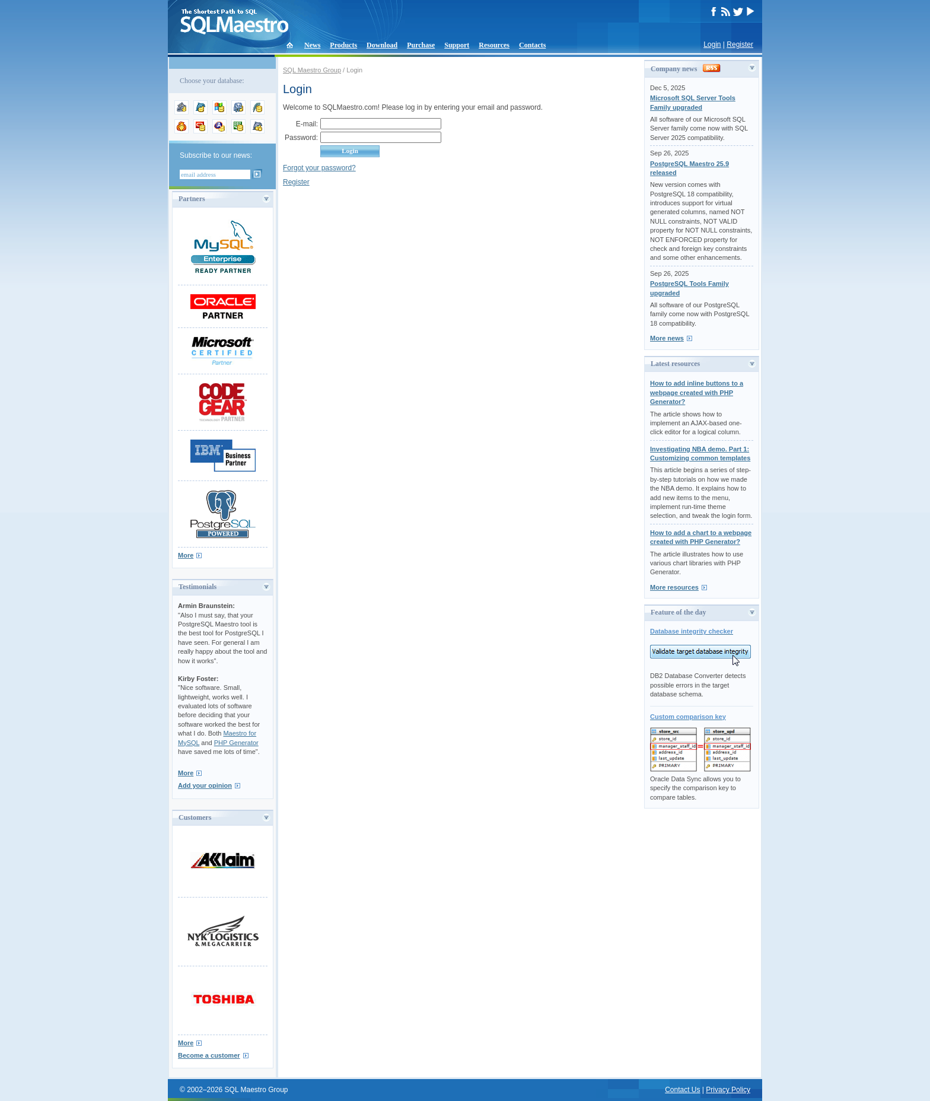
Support (456, 45)
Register (740, 44)
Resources (494, 45)
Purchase (421, 45)
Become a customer (209, 1055)
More (185, 555)
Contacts (532, 45)
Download (382, 45)
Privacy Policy (728, 1090)
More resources (674, 587)
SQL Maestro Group (312, 70)
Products (343, 45)
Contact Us (682, 1090)
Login (712, 44)
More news (667, 338)
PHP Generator (236, 742)
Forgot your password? (319, 168)
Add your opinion (205, 785)
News (312, 45)
